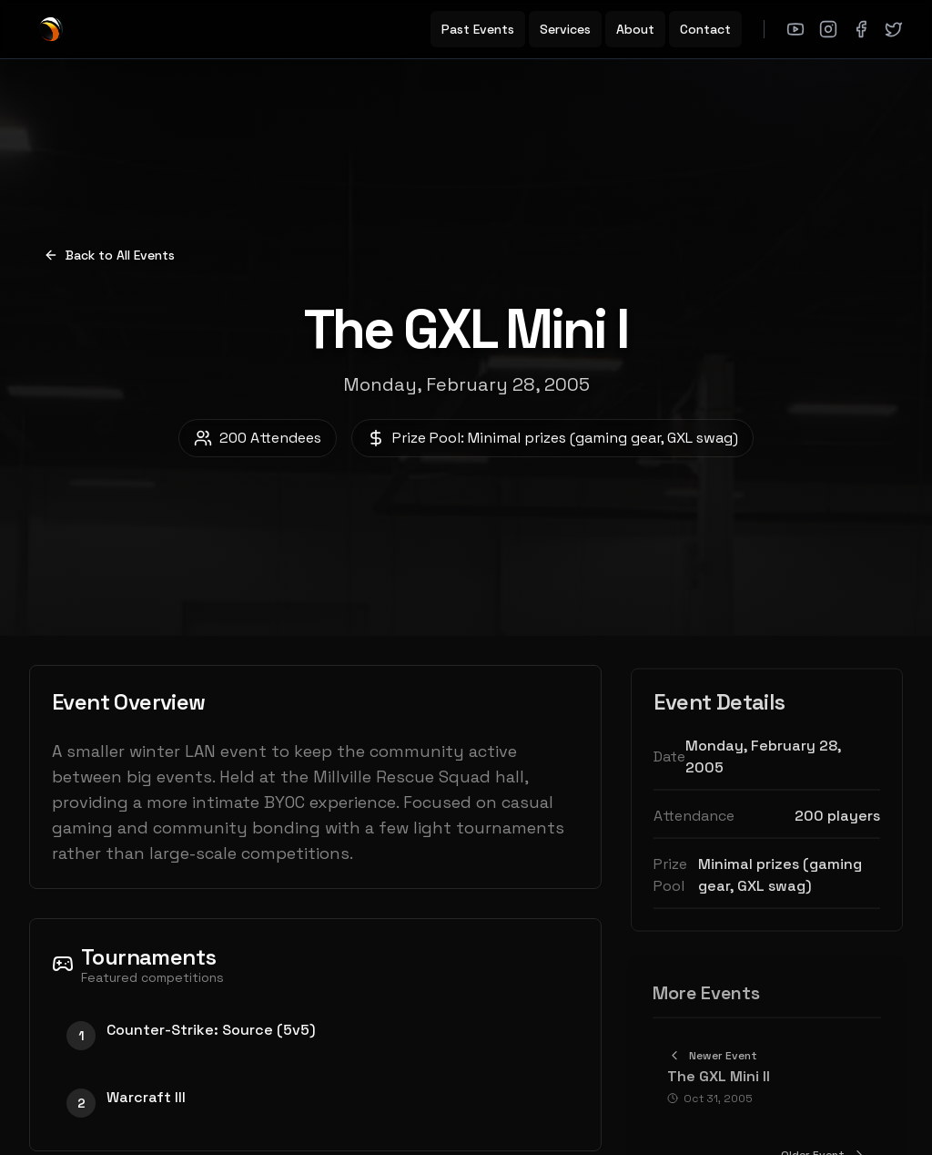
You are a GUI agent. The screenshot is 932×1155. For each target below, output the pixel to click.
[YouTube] (795, 29)
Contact (705, 29)
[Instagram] (828, 29)
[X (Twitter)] (894, 29)
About (635, 29)
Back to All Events (109, 255)
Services (565, 29)
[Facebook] (861, 29)
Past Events (477, 29)
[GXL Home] (51, 29)
